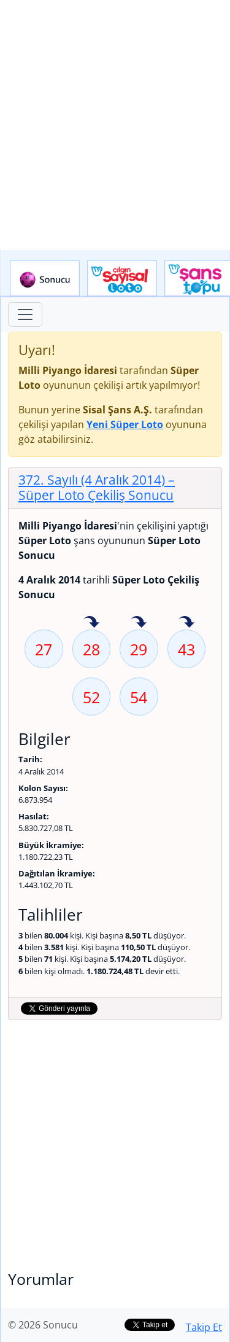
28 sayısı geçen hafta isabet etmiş (91, 623)
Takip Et (204, 1327)
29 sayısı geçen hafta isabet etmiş (139, 623)
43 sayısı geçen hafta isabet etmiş (186, 623)
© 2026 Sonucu (43, 1325)
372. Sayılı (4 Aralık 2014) (96, 487)
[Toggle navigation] (25, 314)
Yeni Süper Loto (124, 424)
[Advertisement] (115, 125)
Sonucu (45, 278)
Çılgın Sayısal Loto (122, 278)
